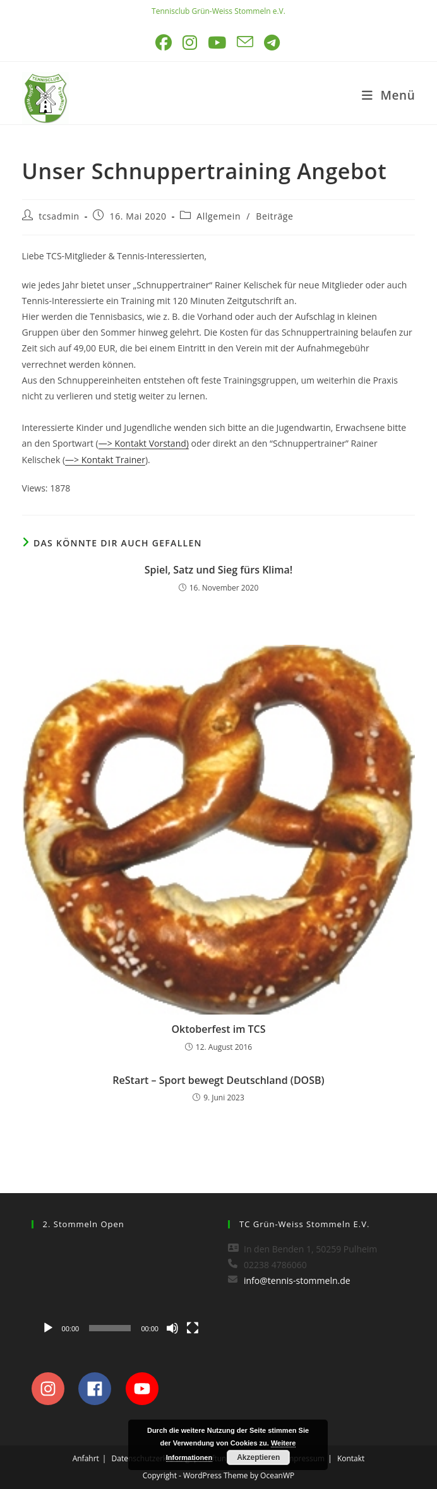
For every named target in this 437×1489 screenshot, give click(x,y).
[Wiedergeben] (48, 1328)
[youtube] (145, 1388)
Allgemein (218, 216)
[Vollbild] (192, 1328)
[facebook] (100, 1388)
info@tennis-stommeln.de (297, 1280)
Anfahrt (86, 1458)
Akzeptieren (258, 1457)
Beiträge (274, 216)
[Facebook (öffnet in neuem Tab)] (164, 42)
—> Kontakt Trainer (105, 460)
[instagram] (54, 1388)
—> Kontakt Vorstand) (144, 443)
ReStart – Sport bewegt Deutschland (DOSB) (218, 1080)
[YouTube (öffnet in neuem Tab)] (217, 42)
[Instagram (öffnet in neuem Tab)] (190, 42)
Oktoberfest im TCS (218, 1029)
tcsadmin (59, 216)
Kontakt (350, 1458)
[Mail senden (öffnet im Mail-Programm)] (246, 42)
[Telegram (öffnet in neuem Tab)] (273, 42)
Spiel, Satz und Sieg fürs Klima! (218, 570)
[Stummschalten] (172, 1328)
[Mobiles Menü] (388, 95)
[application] (120, 1291)
